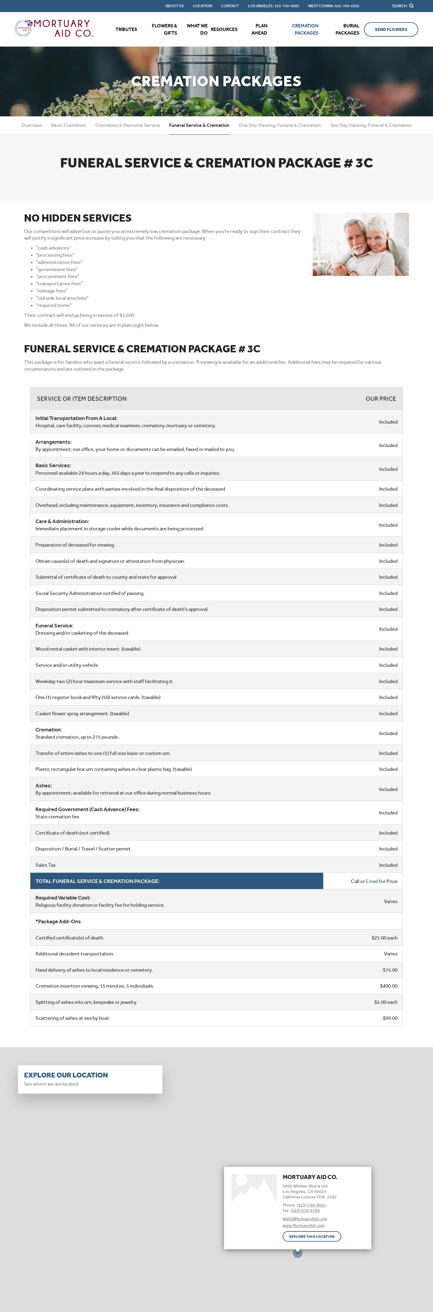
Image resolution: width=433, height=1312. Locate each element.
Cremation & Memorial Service (127, 125)
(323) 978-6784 (305, 1210)
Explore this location (312, 1236)
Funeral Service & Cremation (199, 125)
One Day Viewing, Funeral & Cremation (279, 125)
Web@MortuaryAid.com (305, 1218)
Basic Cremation (68, 125)
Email (372, 881)
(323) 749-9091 (311, 1205)
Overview (31, 125)
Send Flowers (391, 29)
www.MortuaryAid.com (304, 1225)
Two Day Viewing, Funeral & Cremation (371, 125)
